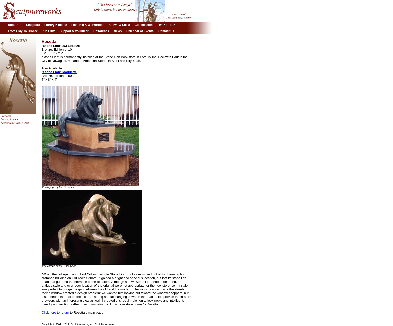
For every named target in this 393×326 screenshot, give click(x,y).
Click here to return (55, 312)
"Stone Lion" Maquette (59, 72)
